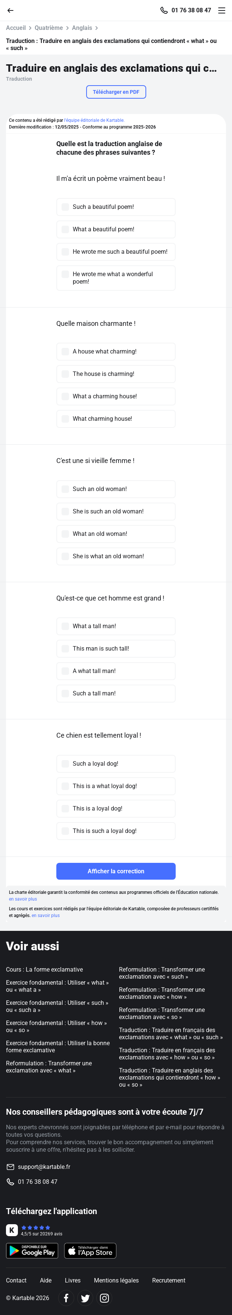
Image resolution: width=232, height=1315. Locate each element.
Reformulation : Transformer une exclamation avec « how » (162, 993)
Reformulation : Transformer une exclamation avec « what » (49, 1067)
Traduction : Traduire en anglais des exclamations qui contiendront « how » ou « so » (169, 1077)
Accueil (16, 27)
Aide (45, 1280)
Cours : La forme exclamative (44, 969)
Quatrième (49, 27)
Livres (73, 1280)
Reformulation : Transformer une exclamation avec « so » (162, 1013)
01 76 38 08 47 (191, 10)
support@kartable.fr (44, 1166)
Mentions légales (116, 1280)
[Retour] (13, 9)
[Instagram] (104, 1298)
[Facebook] (66, 1298)
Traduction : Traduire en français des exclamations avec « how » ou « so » (167, 1054)
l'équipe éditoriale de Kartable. (94, 120)
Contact (16, 1280)
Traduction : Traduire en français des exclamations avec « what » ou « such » (171, 1034)
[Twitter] (85, 1298)
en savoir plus (23, 899)
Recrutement (168, 1280)
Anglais (82, 27)
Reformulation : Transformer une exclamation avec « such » (162, 973)
